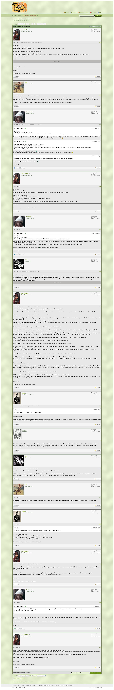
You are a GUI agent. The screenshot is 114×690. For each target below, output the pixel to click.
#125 (100, 229)
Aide (100, 12)
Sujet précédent (18, 672)
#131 (100, 497)
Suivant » (41, 24)
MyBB (16, 687)
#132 (100, 524)
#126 (100, 271)
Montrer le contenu (57, 61)
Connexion (26, 15)
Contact (22, 685)
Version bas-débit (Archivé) (44, 685)
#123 (100, 124)
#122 (100, 95)
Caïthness (29, 112)
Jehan (24, 393)
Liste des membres (83, 12)
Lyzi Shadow (24, 29)
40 (37, 24)
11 (34, 24)
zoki (26, 82)
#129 (100, 440)
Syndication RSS (69, 685)
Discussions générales (25, 19)
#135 (100, 647)
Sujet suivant (26, 672)
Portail (66, 12)
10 (32, 24)
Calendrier (93, 12)
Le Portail (27, 685)
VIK (26, 260)
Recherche (73, 12)
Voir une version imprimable (19, 678)
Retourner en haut (34, 685)
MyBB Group (25, 687)
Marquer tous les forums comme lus (58, 685)
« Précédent (20, 24)
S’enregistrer (33, 15)
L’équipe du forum (16, 685)
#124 (100, 186)
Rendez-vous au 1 (16, 19)
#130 (100, 467)
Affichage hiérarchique (95, 26)
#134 (100, 602)
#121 (100, 42)
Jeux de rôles (33, 19)
